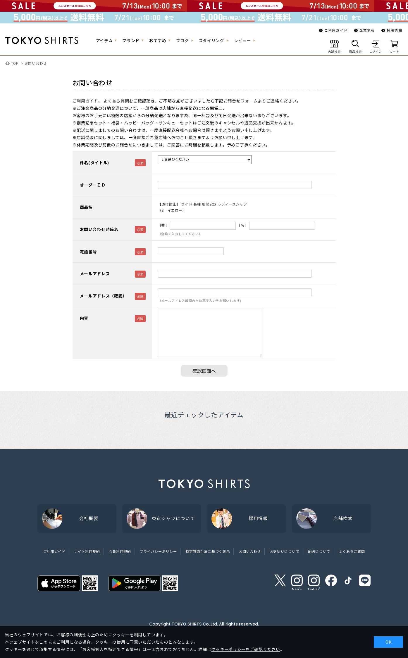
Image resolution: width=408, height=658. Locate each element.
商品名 (86, 207)
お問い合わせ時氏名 (99, 229)
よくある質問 (116, 101)
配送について (319, 551)
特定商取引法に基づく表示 (207, 551)
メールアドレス (95, 273)
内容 (84, 318)
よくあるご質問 (352, 551)
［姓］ (163, 225)
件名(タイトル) (94, 162)
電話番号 (88, 251)
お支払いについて (284, 551)
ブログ (182, 40)
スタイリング (211, 40)
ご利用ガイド (335, 30)
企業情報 (367, 30)
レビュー (242, 40)
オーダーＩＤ (93, 185)
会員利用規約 (120, 551)
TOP (15, 63)
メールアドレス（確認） (103, 296)
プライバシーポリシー (158, 551)
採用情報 (394, 30)
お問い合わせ (36, 63)
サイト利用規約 (87, 551)
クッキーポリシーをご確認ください (245, 649)
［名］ (242, 225)
